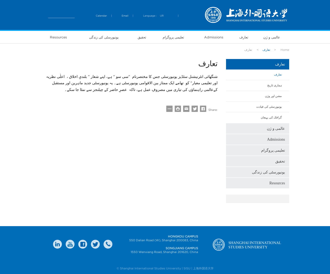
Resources (58, 37)
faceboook (82, 244)
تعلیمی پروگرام (173, 37)
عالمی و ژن (271, 37)
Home (285, 49)
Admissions (213, 37)
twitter (95, 244)
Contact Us (108, 244)
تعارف (243, 37)
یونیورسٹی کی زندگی (103, 37)
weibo (70, 244)
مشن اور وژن (273, 96)
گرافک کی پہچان (271, 117)
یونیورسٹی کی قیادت (269, 106)
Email (125, 15)
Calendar (101, 15)
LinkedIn (57, 244)
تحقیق (142, 37)
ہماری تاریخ (274, 85)
